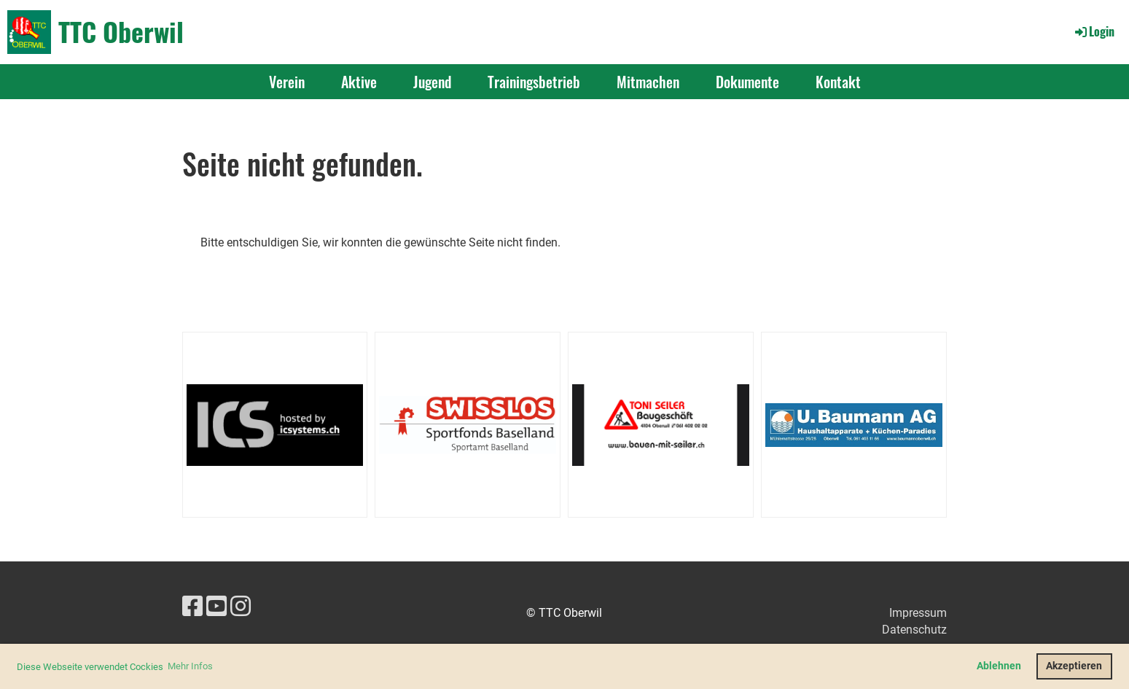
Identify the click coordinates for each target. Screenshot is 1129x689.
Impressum (918, 613)
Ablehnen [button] (999, 666)
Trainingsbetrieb (534, 82)
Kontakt (838, 82)
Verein (287, 82)
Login (1093, 31)
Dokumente (747, 82)
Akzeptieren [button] (1074, 666)
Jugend (432, 82)
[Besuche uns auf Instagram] (240, 606)
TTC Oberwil (121, 31)
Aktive (359, 82)
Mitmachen (648, 82)
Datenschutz (914, 630)
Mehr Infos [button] (190, 666)
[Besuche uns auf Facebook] (192, 606)
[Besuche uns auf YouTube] (216, 606)
